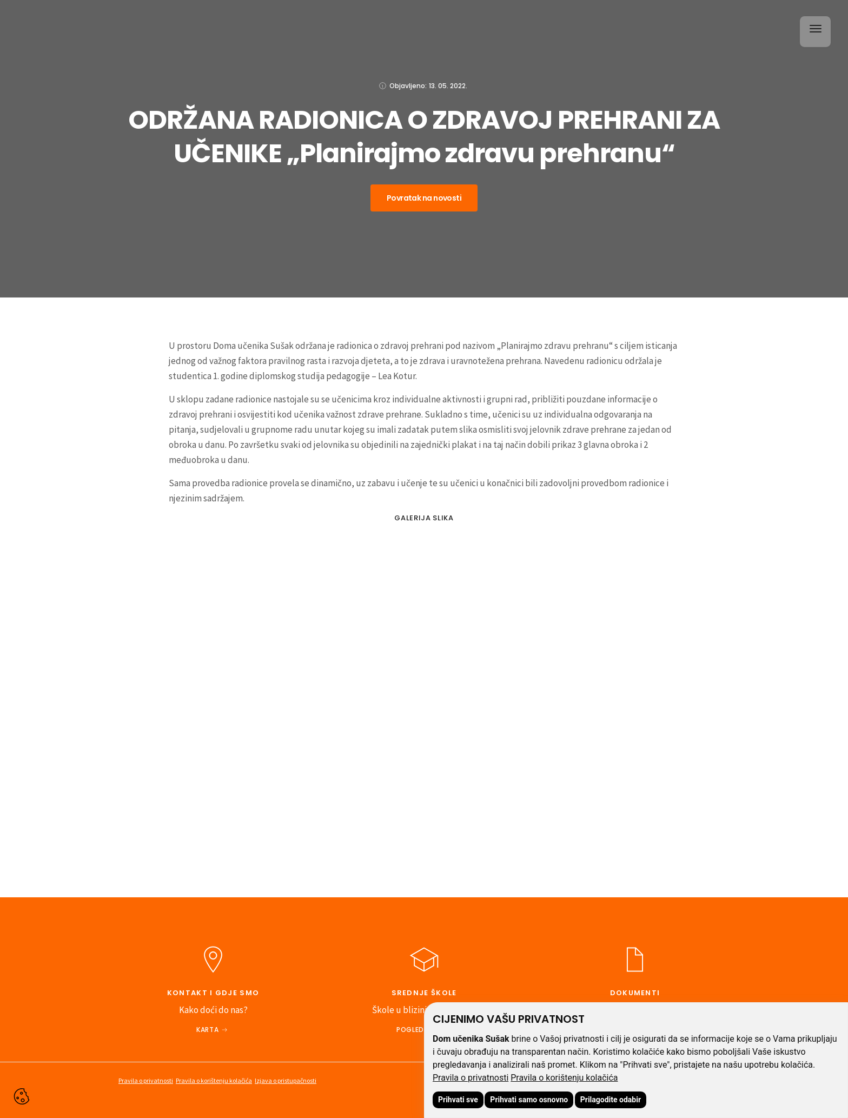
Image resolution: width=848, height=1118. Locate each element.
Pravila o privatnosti (470, 1078)
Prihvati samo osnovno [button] (529, 1099)
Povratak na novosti (424, 198)
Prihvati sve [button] (458, 1099)
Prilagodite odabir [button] (610, 1099)
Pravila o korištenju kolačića (564, 1078)
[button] (813, 29)
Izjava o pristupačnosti (285, 1080)
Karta (207, 1029)
